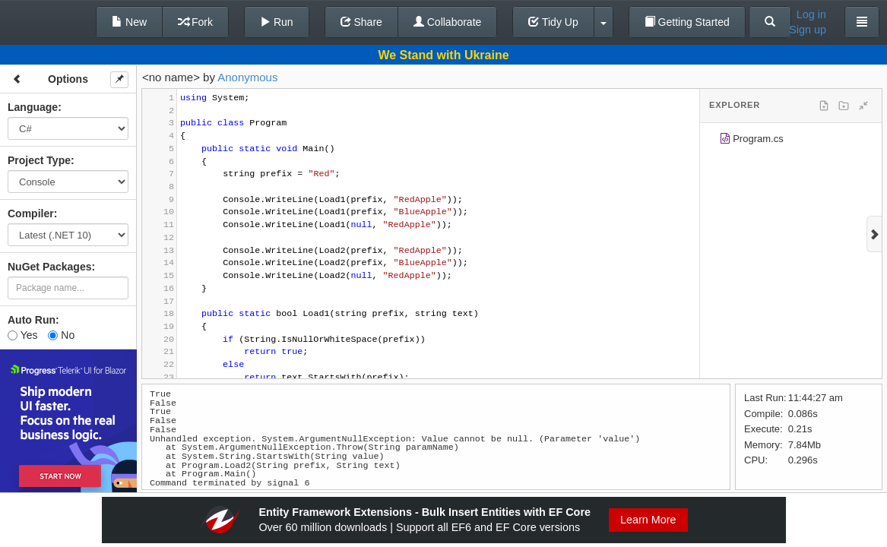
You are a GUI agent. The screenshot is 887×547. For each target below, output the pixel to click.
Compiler (31, 213)
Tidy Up (553, 22)
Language (33, 107)
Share (361, 22)
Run (276, 22)
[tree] (791, 141)
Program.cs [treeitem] (751, 141)
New (129, 22)
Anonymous (247, 77)
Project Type (39, 160)
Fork (195, 22)
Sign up (807, 30)
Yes (22, 335)
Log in (811, 14)
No (61, 335)
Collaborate (447, 22)
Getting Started (687, 22)
